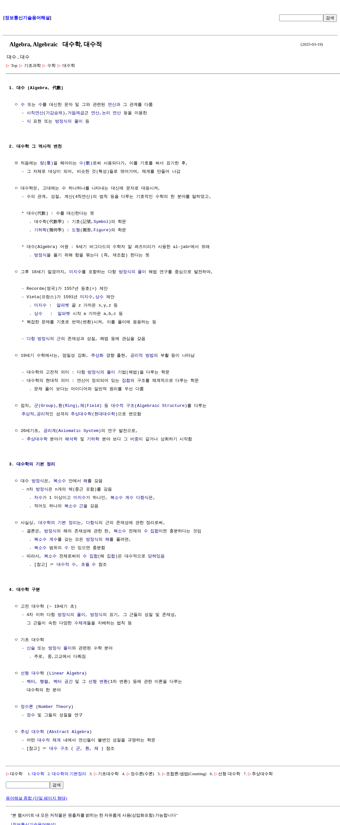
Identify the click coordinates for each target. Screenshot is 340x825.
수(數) (87, 163)
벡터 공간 (63, 682)
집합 (126, 381)
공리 (41, 414)
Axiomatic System (78, 431)
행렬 (44, 682)
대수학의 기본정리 (69, 773)
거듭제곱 (76, 113)
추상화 (97, 356)
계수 (129, 498)
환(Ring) (68, 406)
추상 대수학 (32, 732)
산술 (31, 648)
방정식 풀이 (60, 648)
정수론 (27, 707)
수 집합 (151, 531)
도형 (76, 230)
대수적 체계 (49, 740)
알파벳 (63, 305)
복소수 (59, 481)
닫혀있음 (156, 556)
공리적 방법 (142, 356)
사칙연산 (35, 113)
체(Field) (91, 406)
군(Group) (45, 406)
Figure (101, 230)
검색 (330, 17)
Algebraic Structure (161, 406)
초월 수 (88, 565)
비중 (134, 439)
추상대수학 (81, 414)
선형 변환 (98, 682)
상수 (99, 297)
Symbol (101, 222)
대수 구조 (59, 749)
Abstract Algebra (69, 732)
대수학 (38, 773)
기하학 (40, 230)
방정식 (40, 255)
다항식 (142, 498)
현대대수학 (104, 414)
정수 (31, 715)
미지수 (75, 272)
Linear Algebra (66, 673)
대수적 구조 (122, 406)
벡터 (31, 682)
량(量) (47, 163)
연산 (112, 105)
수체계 (80, 623)
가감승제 (54, 113)
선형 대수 (30, 673)
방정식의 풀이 (69, 121)
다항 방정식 (38, 339)
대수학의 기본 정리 (35, 464)
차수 (38, 498)
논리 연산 (111, 113)
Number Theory (54, 707)
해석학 (71, 439)
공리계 (49, 431)
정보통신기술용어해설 (27, 17)
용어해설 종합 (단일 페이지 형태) (36, 798)
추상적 (28, 414)
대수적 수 (66, 565)
